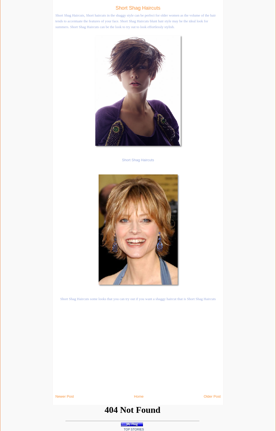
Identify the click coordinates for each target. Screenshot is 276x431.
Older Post (212, 396)
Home (139, 396)
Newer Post (64, 396)
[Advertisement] (61, 82)
